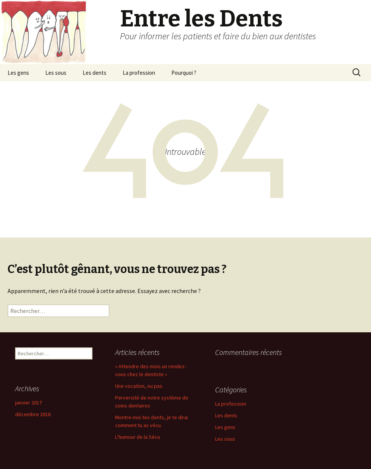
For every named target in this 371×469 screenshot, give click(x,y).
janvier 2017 (28, 402)
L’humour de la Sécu (137, 437)
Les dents (94, 72)
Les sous (55, 72)
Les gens (18, 72)
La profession (139, 72)
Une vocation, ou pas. (139, 386)
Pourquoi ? (183, 72)
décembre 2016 (33, 414)
